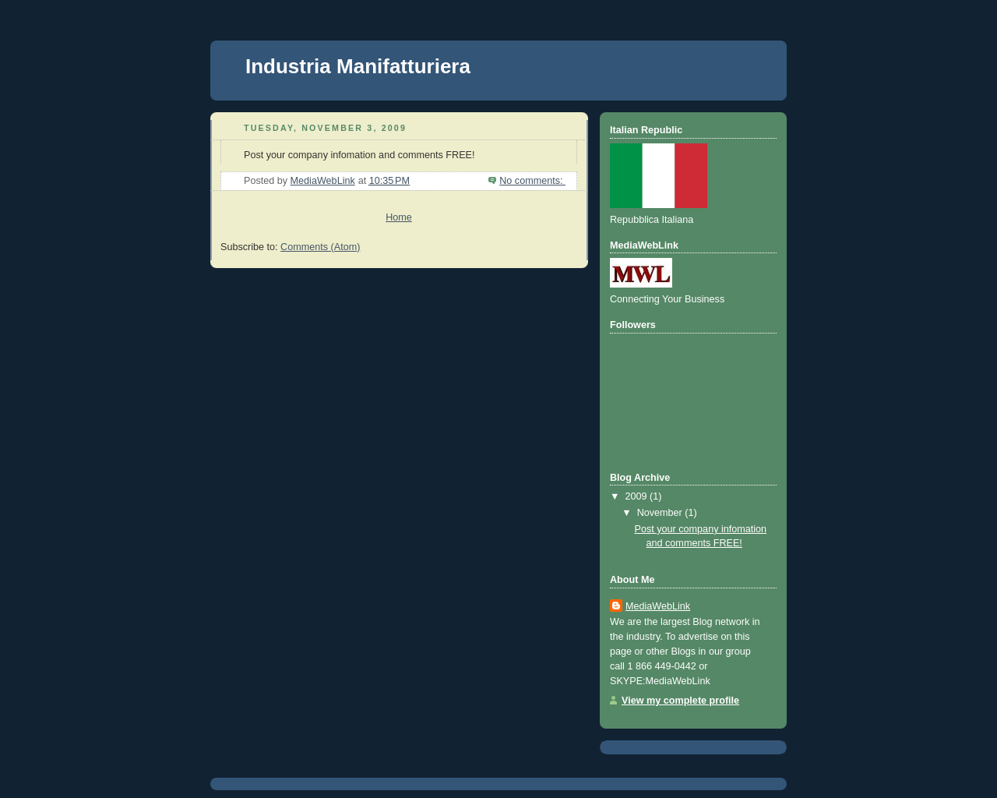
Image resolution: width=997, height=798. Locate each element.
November (661, 512)
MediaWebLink (657, 606)
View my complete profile (680, 700)
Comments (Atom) (320, 247)
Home (399, 217)
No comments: (532, 180)
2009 (637, 496)
